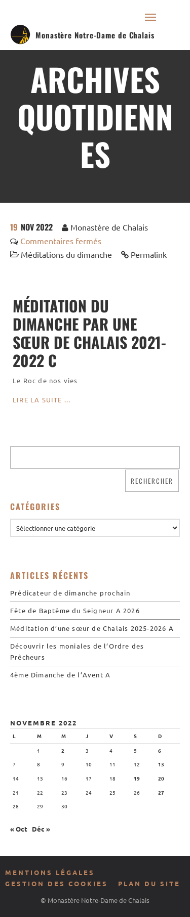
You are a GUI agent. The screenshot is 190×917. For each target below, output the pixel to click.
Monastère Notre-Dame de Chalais (95, 34)
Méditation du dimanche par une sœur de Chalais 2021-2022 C (89, 333)
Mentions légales (50, 872)
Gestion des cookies (56, 883)
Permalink (149, 254)
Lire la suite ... (41, 399)
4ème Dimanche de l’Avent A (60, 674)
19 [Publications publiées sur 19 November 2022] (137, 778)
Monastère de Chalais (109, 227)
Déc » (41, 828)
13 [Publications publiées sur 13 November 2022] (161, 764)
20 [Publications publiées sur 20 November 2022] (161, 778)
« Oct (18, 828)
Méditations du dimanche (66, 254)
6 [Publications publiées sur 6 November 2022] (159, 750)
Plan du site (149, 883)
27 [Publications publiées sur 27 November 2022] (161, 792)
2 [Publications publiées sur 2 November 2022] (62, 750)
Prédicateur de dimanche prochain (70, 592)
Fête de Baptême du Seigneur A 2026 (75, 610)
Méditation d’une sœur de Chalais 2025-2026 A (92, 628)
